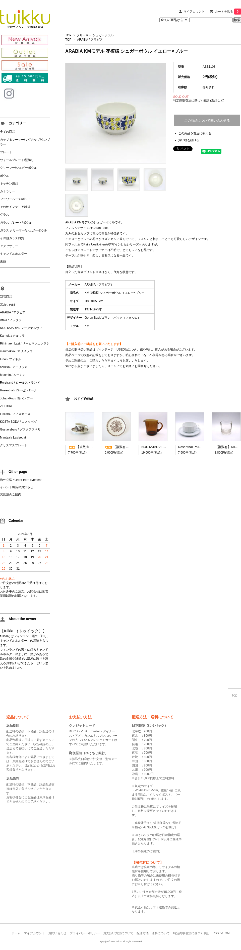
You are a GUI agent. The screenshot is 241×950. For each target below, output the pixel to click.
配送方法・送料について (153, 933)
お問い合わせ (57, 933)
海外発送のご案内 (147, 851)
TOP (68, 35)
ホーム (16, 933)
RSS (216, 933)
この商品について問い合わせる (207, 120)
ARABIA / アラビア (89, 39)
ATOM (225, 933)
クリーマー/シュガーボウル (95, 35)
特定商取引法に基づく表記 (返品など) (198, 100)
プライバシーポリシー (85, 933)
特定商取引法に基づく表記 (191, 933)
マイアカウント (194, 11)
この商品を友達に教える (194, 133)
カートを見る (228, 11)
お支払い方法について (118, 933)
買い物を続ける (188, 140)
